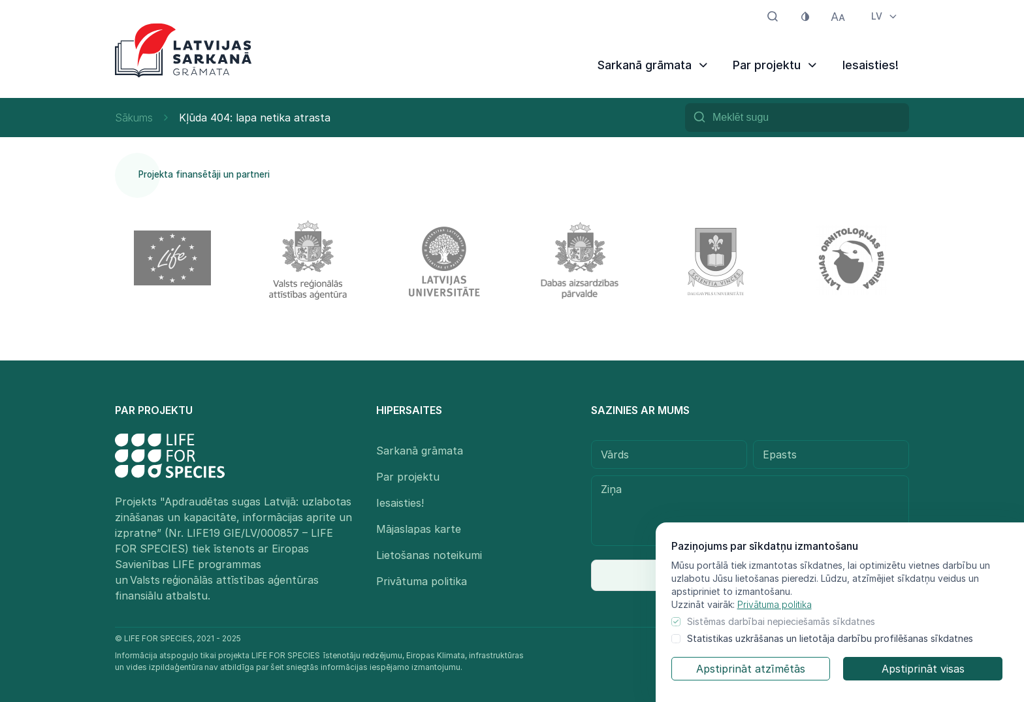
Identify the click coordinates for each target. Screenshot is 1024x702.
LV (885, 16)
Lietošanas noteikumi (429, 555)
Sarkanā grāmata (654, 65)
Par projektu (776, 65)
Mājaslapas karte (418, 528)
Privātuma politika (774, 604)
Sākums (134, 117)
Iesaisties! (870, 65)
